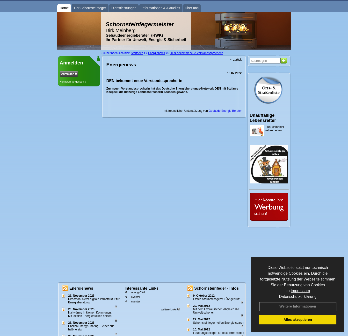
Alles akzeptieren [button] (297, 320)
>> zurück (235, 59)
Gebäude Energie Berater (225, 110)
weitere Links (170, 309)
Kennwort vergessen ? (73, 81)
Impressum (300, 291)
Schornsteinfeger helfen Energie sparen (218, 322)
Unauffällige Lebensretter (263, 118)
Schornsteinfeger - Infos (216, 288)
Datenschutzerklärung (298, 296)
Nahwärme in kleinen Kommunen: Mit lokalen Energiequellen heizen (90, 314)
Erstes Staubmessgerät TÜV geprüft (216, 299)
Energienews (81, 288)
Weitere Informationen (297, 306)
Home (64, 8)
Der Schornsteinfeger (90, 8)
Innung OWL (137, 292)
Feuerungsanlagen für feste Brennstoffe (218, 333)
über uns (191, 8)
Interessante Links (141, 288)
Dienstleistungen (124, 8)
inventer (135, 296)
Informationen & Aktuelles (161, 8)
